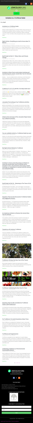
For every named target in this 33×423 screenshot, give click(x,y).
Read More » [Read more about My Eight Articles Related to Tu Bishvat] (4, 159)
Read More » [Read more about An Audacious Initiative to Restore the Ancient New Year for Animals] (4, 225)
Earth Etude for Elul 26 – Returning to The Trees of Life (16, 183)
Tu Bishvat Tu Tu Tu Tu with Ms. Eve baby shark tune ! (16, 88)
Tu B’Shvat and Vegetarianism (10, 334)
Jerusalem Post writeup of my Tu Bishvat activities (15, 102)
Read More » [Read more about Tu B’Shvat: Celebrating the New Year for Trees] (4, 299)
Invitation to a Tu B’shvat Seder (10, 26)
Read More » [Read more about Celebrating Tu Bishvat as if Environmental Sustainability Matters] (4, 361)
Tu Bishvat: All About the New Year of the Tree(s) (15, 260)
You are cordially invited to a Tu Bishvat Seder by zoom (16, 133)
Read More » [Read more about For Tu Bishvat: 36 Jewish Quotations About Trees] (4, 330)
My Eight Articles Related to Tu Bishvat (12, 148)
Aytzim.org (3, 421)
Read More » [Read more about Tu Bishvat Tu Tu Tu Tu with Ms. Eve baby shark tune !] (4, 98)
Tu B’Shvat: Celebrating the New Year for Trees (14, 288)
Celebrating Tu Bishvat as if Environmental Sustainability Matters (13, 349)
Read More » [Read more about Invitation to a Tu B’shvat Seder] (4, 37)
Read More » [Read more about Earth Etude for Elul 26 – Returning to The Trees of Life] (4, 193)
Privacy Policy (8, 421)
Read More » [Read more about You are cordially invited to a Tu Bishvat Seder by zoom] (4, 144)
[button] (16, 10)
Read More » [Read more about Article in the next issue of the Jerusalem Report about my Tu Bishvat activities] (4, 129)
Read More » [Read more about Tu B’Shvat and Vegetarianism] (4, 345)
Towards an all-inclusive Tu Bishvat (11, 229)
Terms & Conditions (15, 421)
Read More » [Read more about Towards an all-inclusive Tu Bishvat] (4, 240)
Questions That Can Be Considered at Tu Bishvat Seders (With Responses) (15, 303)
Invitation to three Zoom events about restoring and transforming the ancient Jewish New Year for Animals (16, 73)
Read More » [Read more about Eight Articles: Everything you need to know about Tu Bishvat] (4, 52)
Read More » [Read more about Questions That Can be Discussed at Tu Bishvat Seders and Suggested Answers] (4, 209)
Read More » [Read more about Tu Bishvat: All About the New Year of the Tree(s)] (4, 268)
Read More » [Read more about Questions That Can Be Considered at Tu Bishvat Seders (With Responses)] (4, 315)
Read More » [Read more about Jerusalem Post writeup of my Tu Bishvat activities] (4, 113)
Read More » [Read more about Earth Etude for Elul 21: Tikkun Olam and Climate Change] (4, 68)
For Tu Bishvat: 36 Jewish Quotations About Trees (15, 319)
